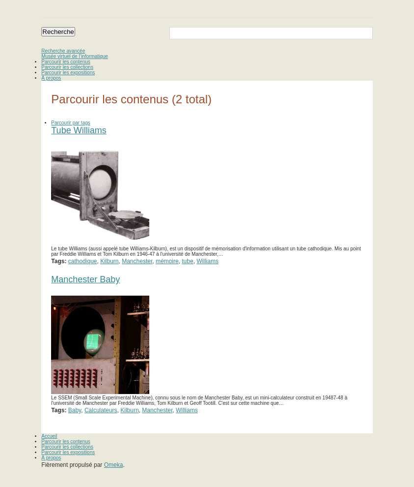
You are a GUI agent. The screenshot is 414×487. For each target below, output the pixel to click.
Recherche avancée (63, 51)
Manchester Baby (85, 279)
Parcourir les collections (67, 67)
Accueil (49, 436)
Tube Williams (78, 130)
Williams (207, 261)
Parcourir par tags (70, 122)
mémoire (167, 261)
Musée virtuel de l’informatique (74, 56)
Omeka (113, 464)
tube (187, 261)
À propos (51, 78)
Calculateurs (100, 410)
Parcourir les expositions (68, 72)
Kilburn (109, 261)
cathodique (82, 261)
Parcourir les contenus (65, 61)
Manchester (137, 261)
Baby (74, 410)
